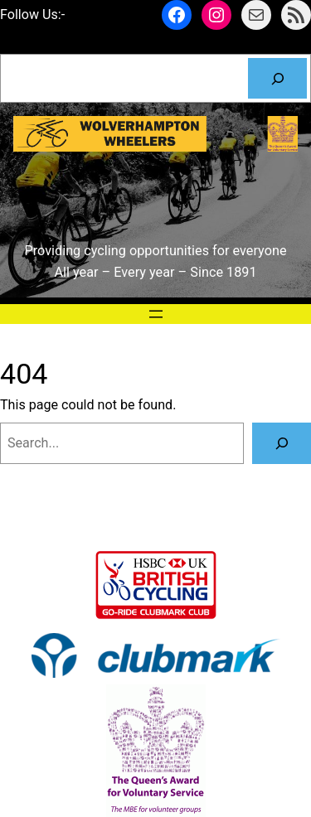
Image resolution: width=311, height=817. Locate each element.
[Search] (277, 78)
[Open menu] (156, 314)
